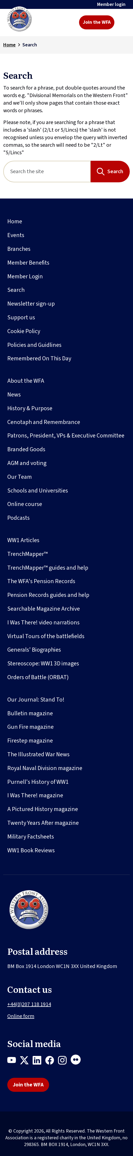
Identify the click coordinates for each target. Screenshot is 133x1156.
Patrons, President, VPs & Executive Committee (65, 435)
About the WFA (25, 381)
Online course (24, 504)
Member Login (25, 276)
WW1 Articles (23, 540)
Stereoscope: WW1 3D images (43, 663)
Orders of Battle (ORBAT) (38, 677)
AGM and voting (26, 463)
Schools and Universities (37, 490)
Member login (111, 4)
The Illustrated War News (38, 754)
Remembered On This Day (39, 358)
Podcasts (18, 518)
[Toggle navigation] (122, 22)
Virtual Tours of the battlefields (45, 636)
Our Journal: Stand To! (35, 699)
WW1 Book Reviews (31, 850)
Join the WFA (97, 22)
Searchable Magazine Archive (43, 608)
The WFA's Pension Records (41, 581)
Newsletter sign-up (31, 303)
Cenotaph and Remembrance (43, 422)
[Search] (47, 171)
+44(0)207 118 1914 (29, 1004)
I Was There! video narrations (43, 622)
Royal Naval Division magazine (44, 768)
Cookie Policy (23, 331)
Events (15, 235)
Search (16, 290)
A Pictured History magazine (42, 809)
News (14, 394)
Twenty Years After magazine (43, 823)
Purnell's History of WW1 (38, 782)
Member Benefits (28, 262)
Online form (20, 1016)
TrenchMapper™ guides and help (47, 567)
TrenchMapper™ (27, 554)
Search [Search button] (115, 171)
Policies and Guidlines (34, 345)
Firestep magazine (30, 740)
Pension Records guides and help (48, 595)
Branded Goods (26, 449)
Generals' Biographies (34, 649)
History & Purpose (29, 408)
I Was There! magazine (35, 795)
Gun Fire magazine (30, 727)
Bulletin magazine (30, 713)
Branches (18, 249)
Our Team (19, 477)
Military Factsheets (30, 836)
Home (9, 45)
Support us (21, 317)
